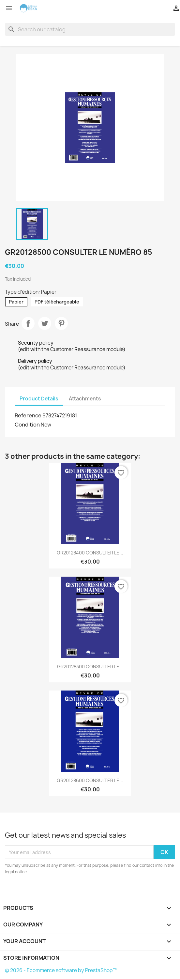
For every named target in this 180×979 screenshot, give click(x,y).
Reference (28, 415)
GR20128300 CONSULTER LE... (90, 666)
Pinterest (61, 323)
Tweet (44, 323)
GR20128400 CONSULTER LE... (90, 553)
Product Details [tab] (39, 398)
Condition (27, 424)
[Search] (90, 29)
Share (28, 323)
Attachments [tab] (85, 398)
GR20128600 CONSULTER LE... (90, 780)
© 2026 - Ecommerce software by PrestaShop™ (61, 970)
